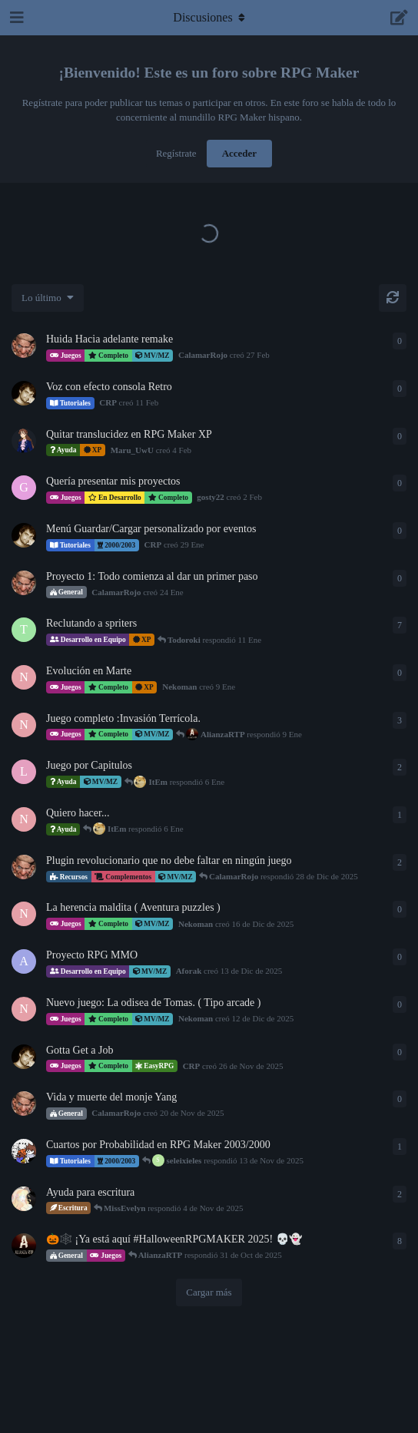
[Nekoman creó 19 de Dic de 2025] (24, 819)
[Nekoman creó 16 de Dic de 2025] (24, 914)
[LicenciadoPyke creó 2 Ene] (24, 772)
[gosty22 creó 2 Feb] (24, 487)
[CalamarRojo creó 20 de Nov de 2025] (24, 1103)
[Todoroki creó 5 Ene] (24, 629)
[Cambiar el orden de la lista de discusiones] (48, 298)
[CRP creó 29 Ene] (24, 535)
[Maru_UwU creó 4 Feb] (24, 441)
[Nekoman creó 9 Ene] (24, 677)
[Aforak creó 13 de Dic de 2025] (24, 961)
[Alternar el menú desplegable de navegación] (209, 17)
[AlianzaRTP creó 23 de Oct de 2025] (24, 1245)
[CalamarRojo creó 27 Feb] (24, 345)
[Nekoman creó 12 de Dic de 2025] (24, 725)
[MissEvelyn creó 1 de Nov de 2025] (24, 1198)
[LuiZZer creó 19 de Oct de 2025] (24, 1151)
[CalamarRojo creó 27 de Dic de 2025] (24, 867)
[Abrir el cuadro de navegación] (15, 17)
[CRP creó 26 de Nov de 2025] (24, 1056)
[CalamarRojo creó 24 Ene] (24, 583)
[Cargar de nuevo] (392, 298)
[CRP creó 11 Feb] (24, 393)
